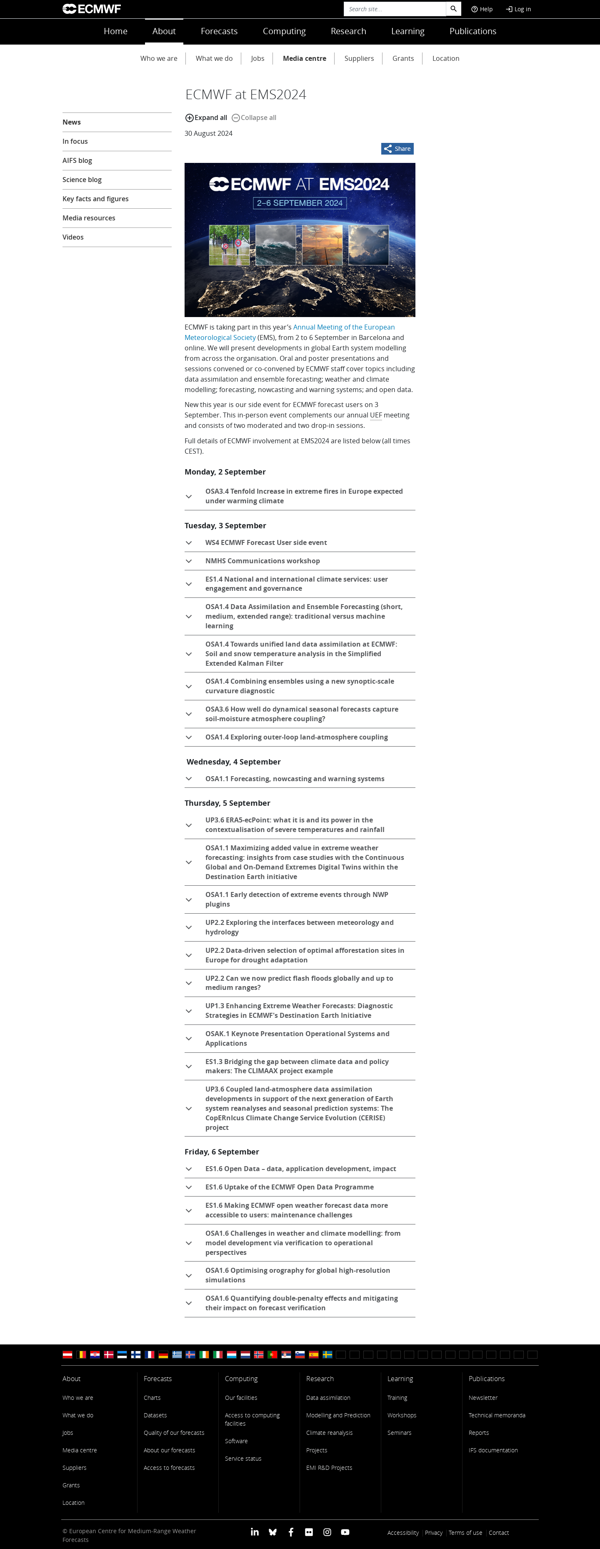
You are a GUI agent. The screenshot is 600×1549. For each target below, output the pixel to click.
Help (482, 9)
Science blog (82, 179)
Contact (499, 1533)
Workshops (402, 1415)
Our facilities (241, 1398)
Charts (152, 1398)
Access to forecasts (169, 1468)
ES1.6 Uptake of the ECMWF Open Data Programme (279, 1189)
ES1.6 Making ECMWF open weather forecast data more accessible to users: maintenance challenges (286, 1211)
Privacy (433, 1533)
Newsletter (483, 1398)
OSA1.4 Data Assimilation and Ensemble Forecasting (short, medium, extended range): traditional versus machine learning (294, 616)
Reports (479, 1433)
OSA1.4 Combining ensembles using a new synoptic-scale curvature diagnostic (289, 687)
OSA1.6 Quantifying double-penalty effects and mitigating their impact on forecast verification (291, 1304)
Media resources (88, 217)
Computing (284, 31)
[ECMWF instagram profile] (327, 1532)
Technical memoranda (497, 1415)
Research (348, 31)
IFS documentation (493, 1450)
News (71, 122)
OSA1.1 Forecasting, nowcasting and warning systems (285, 781)
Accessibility (403, 1533)
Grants (403, 58)
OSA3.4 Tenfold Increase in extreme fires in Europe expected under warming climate (294, 497)
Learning (408, 31)
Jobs (258, 58)
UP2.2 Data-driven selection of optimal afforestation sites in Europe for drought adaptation (295, 956)
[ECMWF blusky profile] (273, 1532)
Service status (243, 1458)
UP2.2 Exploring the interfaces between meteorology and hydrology (289, 928)
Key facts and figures (95, 198)
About (164, 31)
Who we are (159, 58)
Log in (518, 9)
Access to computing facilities (252, 1419)
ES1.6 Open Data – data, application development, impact (290, 1171)
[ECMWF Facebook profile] (291, 1532)
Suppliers (359, 58)
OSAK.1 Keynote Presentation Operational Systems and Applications (287, 1040)
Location (446, 58)
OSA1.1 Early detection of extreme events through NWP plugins (286, 901)
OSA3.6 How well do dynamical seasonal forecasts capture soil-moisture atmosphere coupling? (291, 715)
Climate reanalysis (329, 1433)
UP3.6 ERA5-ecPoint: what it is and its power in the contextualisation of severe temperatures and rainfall (285, 826)
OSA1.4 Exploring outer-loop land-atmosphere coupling (286, 739)
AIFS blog (77, 160)
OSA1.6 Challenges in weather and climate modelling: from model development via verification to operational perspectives (293, 1243)
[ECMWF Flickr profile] (309, 1532)
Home (116, 31)
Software (236, 1441)
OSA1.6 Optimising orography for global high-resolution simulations (287, 1276)
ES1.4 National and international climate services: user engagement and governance (286, 585)
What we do (214, 58)
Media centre (304, 58)
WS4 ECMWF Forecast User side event (256, 545)
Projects (317, 1450)
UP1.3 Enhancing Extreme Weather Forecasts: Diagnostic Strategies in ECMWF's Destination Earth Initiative (289, 1012)
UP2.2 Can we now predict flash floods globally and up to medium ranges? (289, 984)
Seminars (400, 1433)
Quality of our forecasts (174, 1433)
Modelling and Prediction (338, 1415)
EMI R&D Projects (329, 1468)
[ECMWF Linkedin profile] (255, 1532)
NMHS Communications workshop (252, 563)
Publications (473, 31)
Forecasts (219, 31)
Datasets (155, 1415)
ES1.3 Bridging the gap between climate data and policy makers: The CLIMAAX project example (287, 1068)
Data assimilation (328, 1398)
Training (397, 1398)
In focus (75, 141)
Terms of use (465, 1533)
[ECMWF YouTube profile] (345, 1532)
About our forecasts (169, 1450)
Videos (73, 237)
